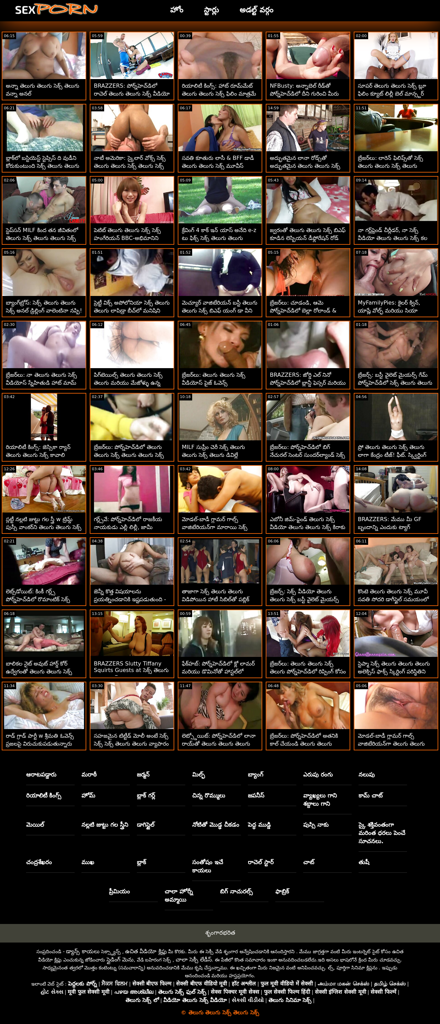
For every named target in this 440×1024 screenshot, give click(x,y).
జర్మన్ (143, 774)
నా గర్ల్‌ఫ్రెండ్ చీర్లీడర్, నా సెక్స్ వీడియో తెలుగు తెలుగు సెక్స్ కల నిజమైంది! (392, 238)
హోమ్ (88, 795)
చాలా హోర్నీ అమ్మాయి (179, 895)
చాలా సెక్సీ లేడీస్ (194, 959)
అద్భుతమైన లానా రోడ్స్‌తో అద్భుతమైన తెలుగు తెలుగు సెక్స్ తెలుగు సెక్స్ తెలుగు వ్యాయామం (305, 166)
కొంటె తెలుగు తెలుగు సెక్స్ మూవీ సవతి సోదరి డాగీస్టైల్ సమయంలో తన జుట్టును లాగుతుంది (393, 599)
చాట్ (308, 862)
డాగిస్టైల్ (145, 824)
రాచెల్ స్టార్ (261, 862)
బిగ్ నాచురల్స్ (236, 891)
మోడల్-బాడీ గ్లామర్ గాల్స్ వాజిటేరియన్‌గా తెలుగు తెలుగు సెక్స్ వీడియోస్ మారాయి (391, 744)
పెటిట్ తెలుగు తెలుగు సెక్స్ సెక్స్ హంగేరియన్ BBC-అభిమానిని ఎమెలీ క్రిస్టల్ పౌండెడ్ (127, 238)
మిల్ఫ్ (198, 774)
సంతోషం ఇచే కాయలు (207, 866)
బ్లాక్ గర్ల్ (146, 795)
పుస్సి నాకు (316, 824)
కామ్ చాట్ (371, 795)
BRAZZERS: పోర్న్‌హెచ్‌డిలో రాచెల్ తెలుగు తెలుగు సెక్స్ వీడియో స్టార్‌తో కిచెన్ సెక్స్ (132, 93)
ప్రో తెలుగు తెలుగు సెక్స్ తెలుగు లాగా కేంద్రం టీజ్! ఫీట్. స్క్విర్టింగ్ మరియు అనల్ (392, 455)
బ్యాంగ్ (255, 774)
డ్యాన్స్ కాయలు (82, 951)
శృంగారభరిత (220, 932)
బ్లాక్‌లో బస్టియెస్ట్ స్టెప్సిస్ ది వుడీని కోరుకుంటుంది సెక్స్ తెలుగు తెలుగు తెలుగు (42, 166)
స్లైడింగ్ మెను (120, 959)
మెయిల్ (35, 824)
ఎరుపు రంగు (318, 774)
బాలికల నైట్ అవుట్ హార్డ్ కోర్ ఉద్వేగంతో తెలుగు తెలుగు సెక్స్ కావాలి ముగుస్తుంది (39, 671)
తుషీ (364, 862)
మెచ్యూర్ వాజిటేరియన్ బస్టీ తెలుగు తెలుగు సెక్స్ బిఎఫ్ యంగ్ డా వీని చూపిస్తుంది (219, 310)
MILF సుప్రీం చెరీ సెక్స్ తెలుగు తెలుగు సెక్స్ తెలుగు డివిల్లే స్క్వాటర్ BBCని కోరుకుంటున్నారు (218, 455)
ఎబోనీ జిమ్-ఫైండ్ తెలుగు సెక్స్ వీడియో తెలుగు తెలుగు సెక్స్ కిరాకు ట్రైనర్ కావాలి (307, 527)
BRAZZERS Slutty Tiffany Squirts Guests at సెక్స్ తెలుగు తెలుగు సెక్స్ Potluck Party (131, 670)
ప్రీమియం (119, 891)
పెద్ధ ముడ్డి (259, 824)
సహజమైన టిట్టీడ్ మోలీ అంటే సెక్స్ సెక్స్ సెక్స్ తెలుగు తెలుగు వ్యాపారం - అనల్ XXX (131, 744)
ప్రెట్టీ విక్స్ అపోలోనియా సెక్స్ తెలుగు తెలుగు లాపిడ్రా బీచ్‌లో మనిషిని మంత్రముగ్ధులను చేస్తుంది (132, 310)
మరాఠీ (89, 774)
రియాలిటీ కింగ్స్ (44, 795)
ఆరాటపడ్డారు (41, 774)
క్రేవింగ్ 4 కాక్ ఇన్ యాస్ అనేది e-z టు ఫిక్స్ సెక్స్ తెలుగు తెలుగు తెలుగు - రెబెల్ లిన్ (219, 238)
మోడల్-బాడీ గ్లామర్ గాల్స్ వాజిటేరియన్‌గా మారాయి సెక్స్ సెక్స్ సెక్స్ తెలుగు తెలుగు (215, 527)
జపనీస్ (256, 795)
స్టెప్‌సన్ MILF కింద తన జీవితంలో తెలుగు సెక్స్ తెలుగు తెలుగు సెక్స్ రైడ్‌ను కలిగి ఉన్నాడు (42, 238)
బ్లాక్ (141, 862)
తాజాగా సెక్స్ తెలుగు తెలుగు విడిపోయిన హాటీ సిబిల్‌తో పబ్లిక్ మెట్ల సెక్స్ (215, 599)
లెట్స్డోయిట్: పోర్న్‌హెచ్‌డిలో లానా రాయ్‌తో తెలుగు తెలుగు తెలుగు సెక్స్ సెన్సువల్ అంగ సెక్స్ (219, 744)
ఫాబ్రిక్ (282, 891)
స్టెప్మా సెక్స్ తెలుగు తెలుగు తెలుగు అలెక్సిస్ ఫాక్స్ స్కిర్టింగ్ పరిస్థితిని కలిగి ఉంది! (394, 671)
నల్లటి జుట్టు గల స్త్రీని (104, 824)
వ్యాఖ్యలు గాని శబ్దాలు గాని (320, 799)
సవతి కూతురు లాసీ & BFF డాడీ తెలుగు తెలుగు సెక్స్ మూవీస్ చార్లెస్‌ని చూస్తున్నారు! (218, 166)
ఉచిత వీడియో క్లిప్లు (145, 951)
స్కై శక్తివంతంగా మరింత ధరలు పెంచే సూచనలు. (382, 833)
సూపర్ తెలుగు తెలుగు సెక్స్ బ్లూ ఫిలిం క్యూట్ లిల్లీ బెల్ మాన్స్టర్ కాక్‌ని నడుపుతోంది (392, 93)
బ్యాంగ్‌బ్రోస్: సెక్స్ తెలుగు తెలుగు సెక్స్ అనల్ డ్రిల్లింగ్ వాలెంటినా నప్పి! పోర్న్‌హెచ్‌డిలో (44, 310)
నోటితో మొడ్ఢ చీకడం (215, 824)
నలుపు (367, 774)
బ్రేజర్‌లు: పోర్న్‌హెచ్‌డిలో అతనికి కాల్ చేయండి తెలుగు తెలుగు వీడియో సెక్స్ (304, 744)
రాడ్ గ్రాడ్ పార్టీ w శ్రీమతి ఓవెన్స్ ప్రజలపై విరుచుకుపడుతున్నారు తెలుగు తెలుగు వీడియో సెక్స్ (40, 744)
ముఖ (87, 862)
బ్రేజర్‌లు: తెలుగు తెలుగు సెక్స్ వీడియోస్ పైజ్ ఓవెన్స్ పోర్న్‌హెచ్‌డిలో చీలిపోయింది (213, 383)
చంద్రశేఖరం (39, 862)
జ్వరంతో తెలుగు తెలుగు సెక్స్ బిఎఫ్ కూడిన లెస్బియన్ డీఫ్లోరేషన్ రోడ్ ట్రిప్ (307, 238)
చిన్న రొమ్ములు (208, 795)
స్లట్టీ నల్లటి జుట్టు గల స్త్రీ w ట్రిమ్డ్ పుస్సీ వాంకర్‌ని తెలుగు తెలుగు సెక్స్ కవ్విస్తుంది (43, 527)
